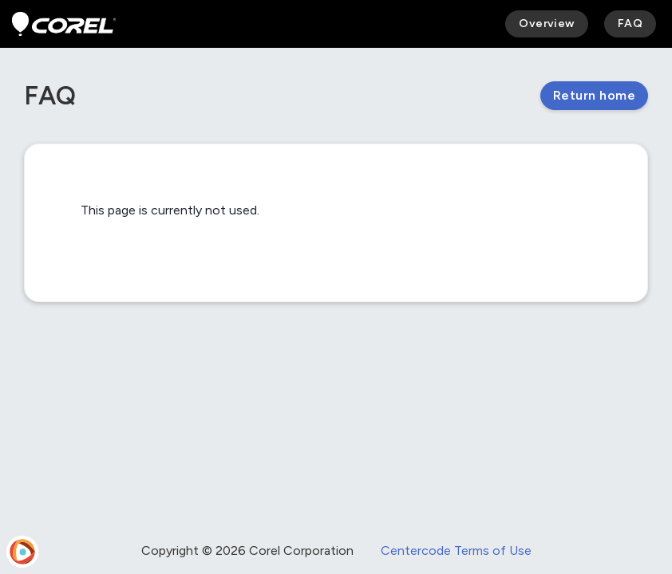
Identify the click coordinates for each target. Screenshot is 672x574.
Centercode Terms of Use (456, 550)
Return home (594, 95)
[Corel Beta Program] (64, 24)
